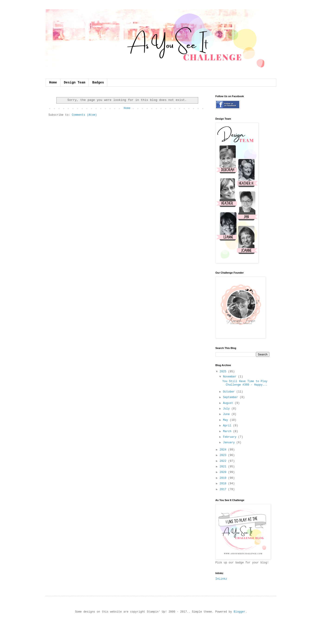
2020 (224, 472)
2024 (224, 449)
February (230, 437)
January (229, 442)
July (227, 408)
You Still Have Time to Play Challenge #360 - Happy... (245, 383)
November (230, 376)
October (229, 391)
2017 (224, 489)
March (228, 431)
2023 (224, 455)
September (231, 397)
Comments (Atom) (84, 115)
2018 (224, 483)
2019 (224, 478)
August (229, 403)
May (226, 420)
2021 (224, 466)
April (228, 425)
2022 (224, 461)
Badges (98, 82)
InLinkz (221, 579)
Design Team (74, 82)
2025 (224, 371)
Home (53, 82)
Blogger (239, 611)
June (227, 414)
